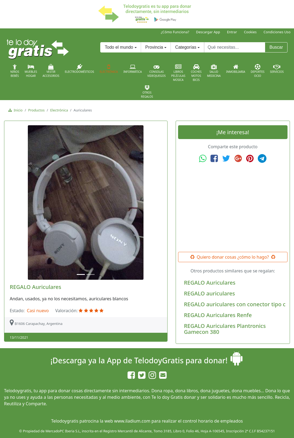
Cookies (250, 31)
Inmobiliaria (235, 68)
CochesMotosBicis (196, 73)
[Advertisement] (232, 207)
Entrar (232, 31)
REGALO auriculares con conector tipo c (235, 304)
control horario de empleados (213, 421)
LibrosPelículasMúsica (178, 73)
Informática (132, 68)
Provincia (154, 47)
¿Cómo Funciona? (175, 31)
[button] (18, 202)
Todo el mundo (119, 47)
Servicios (277, 68)
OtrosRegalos (147, 91)
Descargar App (208, 31)
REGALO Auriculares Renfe (218, 315)
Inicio (17, 110)
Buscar (276, 47)
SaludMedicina (213, 71)
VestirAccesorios (51, 71)
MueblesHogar (31, 71)
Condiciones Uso (276, 31)
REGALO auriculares (209, 293)
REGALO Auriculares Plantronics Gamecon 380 (225, 328)
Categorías (185, 47)
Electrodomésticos (79, 68)
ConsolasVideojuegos (156, 71)
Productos (36, 110)
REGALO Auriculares (35, 287)
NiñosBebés (14, 71)
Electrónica (109, 68)
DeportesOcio (258, 71)
